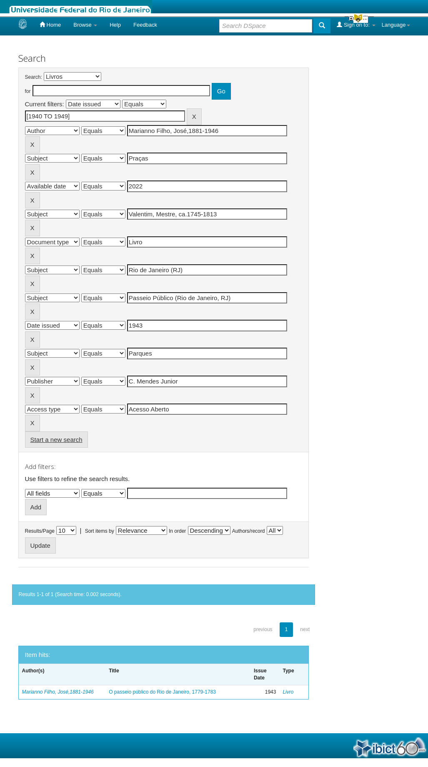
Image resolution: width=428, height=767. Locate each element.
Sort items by (99, 531)
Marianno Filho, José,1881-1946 (58, 692)
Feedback (145, 25)
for (28, 91)
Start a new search (56, 439)
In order (177, 531)
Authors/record (248, 531)
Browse (85, 25)
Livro (288, 692)
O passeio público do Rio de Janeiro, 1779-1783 (162, 692)
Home (50, 24)
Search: (33, 77)
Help (115, 25)
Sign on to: (356, 24)
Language (396, 25)
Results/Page (40, 531)
